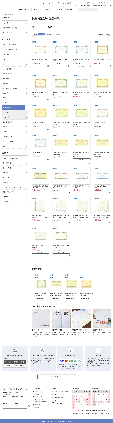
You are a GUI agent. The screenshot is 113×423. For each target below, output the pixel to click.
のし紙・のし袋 (7, 103)
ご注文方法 (38, 391)
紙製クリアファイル (8, 78)
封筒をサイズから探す (9, 45)
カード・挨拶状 (7, 69)
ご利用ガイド (37, 389)
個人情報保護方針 (57, 397)
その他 (5, 132)
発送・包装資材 (7, 122)
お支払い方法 (38, 396)
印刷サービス (7, 54)
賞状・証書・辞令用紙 (9, 74)
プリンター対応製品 (8, 141)
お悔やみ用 (6, 83)
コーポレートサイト (57, 400)
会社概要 (55, 394)
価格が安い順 (48, 34)
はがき (5, 64)
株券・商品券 (7, 107)
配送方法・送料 (39, 399)
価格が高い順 (57, 34)
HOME (3, 14)
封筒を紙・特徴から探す (10, 50)
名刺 (4, 59)
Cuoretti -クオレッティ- (10, 136)
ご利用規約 (55, 389)
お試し (5, 146)
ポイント (37, 394)
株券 (6, 112)
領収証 (5, 98)
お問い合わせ (38, 407)
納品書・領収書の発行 (41, 402)
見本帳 (5, 127)
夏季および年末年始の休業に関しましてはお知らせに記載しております (91, 413)
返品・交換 (37, 404)
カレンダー (6, 93)
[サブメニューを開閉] (26, 45)
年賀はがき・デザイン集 (10, 88)
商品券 (7, 117)
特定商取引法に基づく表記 (60, 391)
